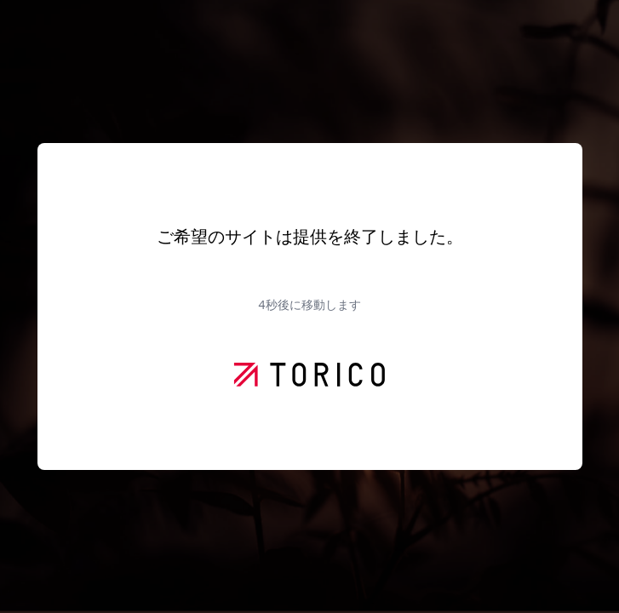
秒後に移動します (309, 304)
